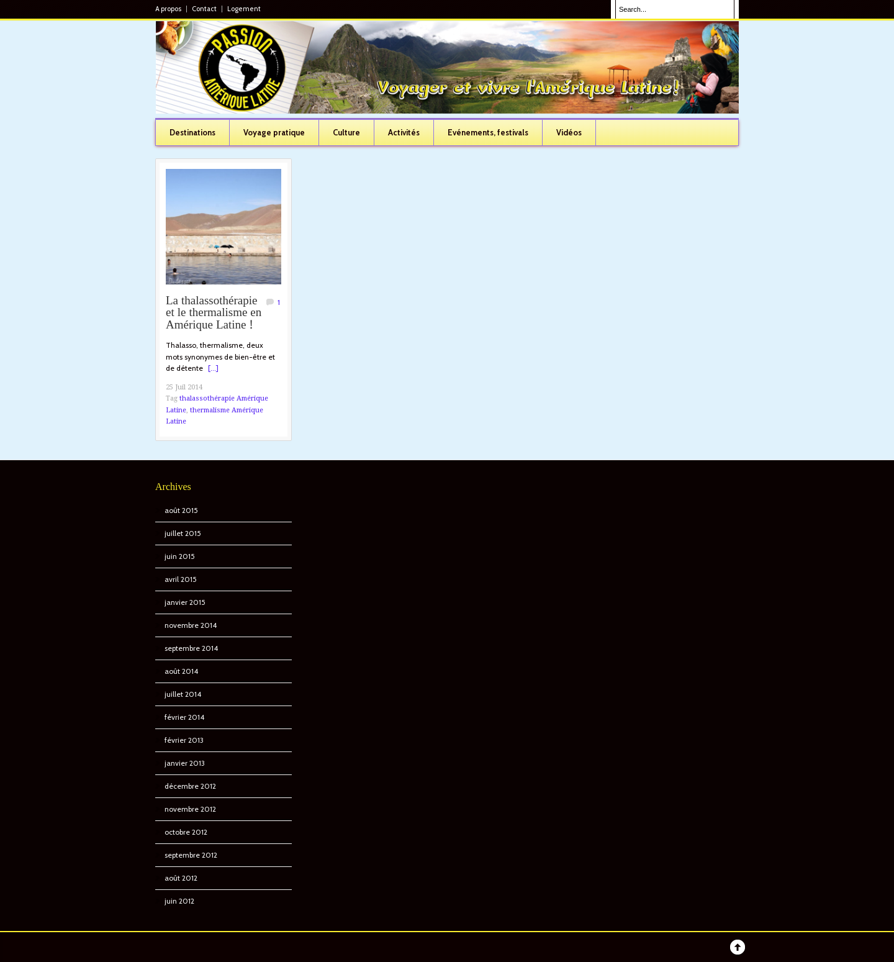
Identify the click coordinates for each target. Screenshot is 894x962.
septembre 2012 (191, 855)
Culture (346, 132)
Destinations (192, 132)
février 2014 (184, 717)
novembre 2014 (191, 625)
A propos (168, 9)
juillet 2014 (183, 694)
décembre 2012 (190, 786)
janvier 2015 (185, 602)
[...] (213, 368)
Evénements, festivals (488, 132)
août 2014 (181, 671)
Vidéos (569, 132)
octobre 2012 (186, 832)
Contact (204, 9)
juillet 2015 (183, 533)
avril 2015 (181, 579)
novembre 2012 (190, 809)
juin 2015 (180, 556)
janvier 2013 (185, 763)
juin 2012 (179, 900)
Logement (244, 9)
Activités (404, 132)
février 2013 (184, 740)
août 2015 (181, 510)
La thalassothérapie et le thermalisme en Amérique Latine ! (213, 313)
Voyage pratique (274, 132)
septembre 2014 (191, 648)
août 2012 (181, 878)
